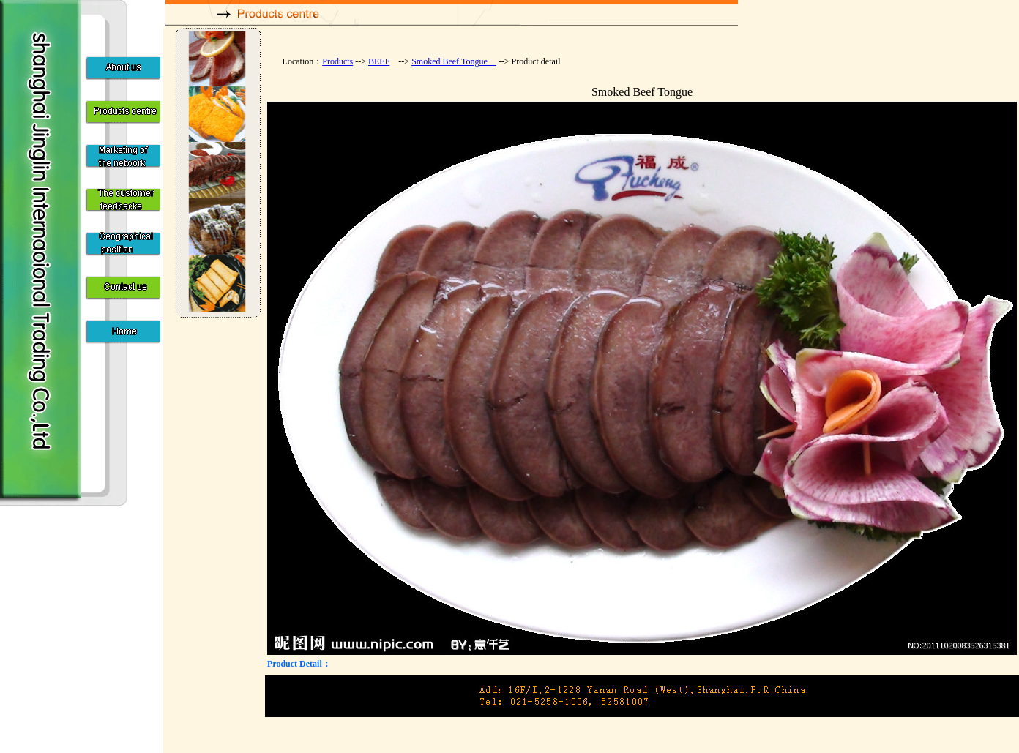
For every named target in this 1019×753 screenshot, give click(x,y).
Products (337, 61)
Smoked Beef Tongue (453, 61)
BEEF (378, 61)
